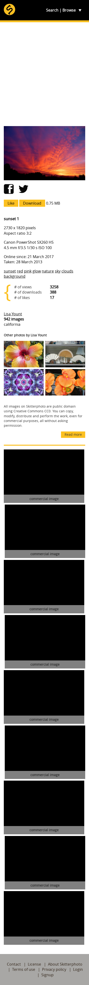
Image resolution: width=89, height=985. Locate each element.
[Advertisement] (44, 74)
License (34, 964)
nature (48, 271)
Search (52, 10)
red (20, 271)
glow (37, 271)
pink (28, 271)
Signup (47, 974)
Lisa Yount (13, 314)
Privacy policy (54, 969)
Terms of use (23, 969)
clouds (67, 271)
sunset (10, 271)
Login (78, 969)
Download (32, 203)
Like (11, 203)
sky (58, 271)
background (14, 276)
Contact (14, 964)
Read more (73, 434)
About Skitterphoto (65, 964)
